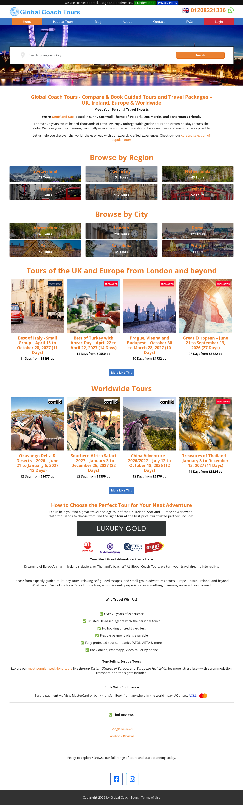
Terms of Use (150, 797)
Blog (98, 21)
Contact (159, 21)
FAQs (189, 21)
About (127, 21)
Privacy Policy (167, 3)
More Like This (121, 372)
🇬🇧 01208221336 (204, 10)
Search (200, 55)
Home (27, 21)
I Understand (144, 3)
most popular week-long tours (50, 668)
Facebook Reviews (121, 736)
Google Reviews (122, 729)
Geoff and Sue (63, 117)
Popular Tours (63, 21)
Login (219, 21)
